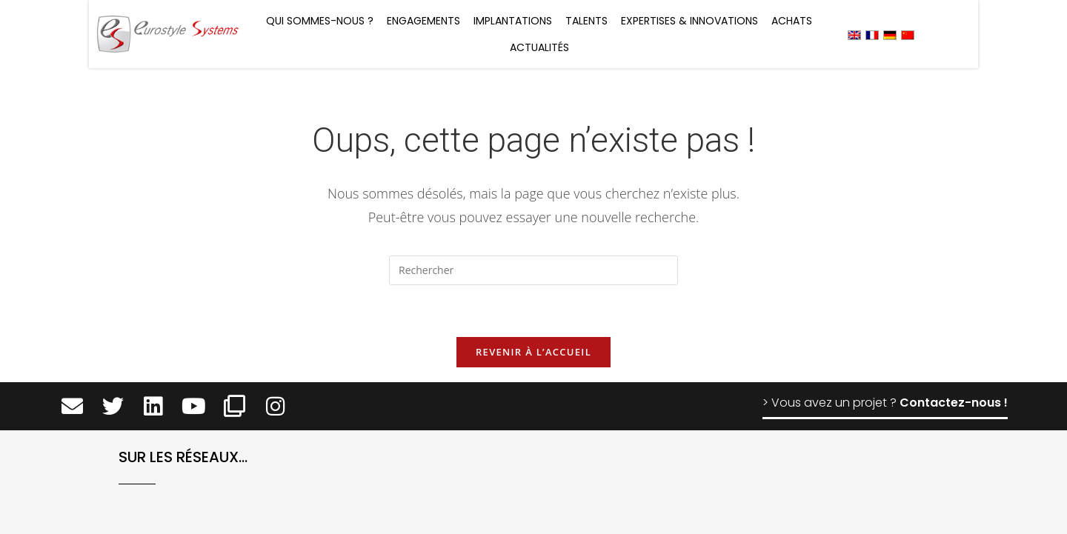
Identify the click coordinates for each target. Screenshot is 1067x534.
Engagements (423, 20)
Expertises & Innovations (689, 20)
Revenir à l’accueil (533, 351)
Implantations (512, 20)
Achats (791, 20)
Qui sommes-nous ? (319, 20)
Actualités (539, 47)
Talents (586, 20)
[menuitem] (854, 34)
